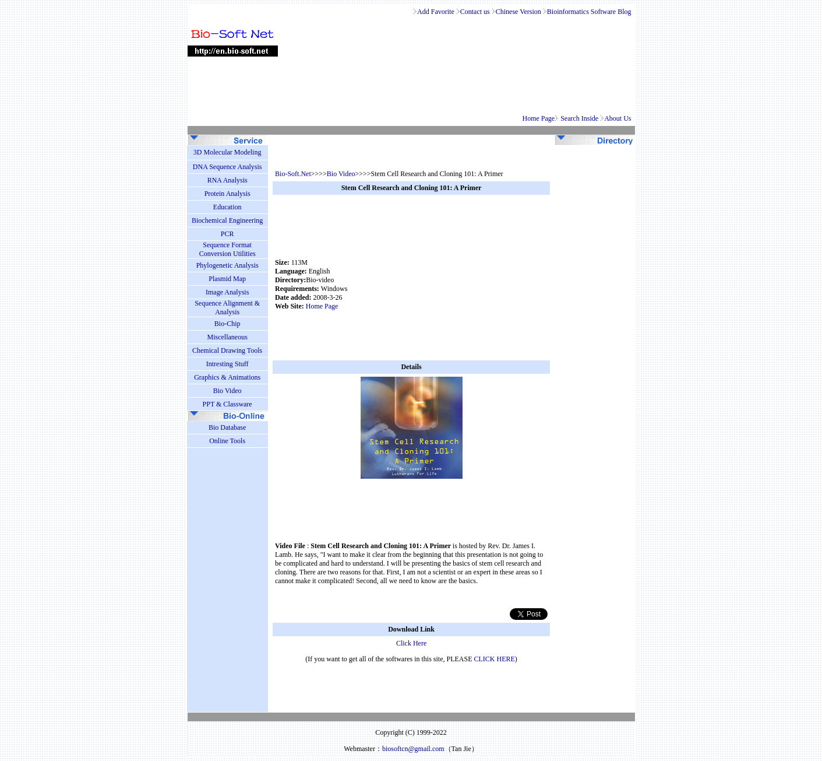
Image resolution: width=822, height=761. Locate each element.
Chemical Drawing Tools (227, 350)
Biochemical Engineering (227, 220)
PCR (227, 234)
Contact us (476, 12)
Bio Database (227, 427)
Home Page (539, 118)
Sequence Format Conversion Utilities (227, 249)
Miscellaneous (227, 337)
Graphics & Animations (227, 377)
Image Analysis (227, 292)
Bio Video (341, 174)
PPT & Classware (227, 404)
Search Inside (580, 118)
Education (227, 207)
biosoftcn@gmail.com (413, 749)
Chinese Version (519, 12)
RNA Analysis (227, 180)
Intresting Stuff (227, 364)
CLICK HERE (494, 659)
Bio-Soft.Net (293, 174)
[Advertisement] (475, 284)
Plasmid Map (227, 279)
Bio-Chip (227, 324)
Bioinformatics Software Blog (590, 12)
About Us (618, 118)
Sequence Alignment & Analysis (227, 307)
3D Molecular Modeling (227, 152)
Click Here (411, 643)
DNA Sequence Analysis (227, 167)
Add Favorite (435, 12)
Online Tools (227, 441)
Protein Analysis (227, 194)
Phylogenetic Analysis (227, 265)
